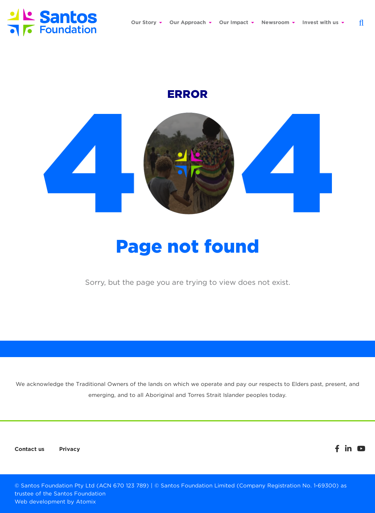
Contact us (30, 449)
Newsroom (278, 22)
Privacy (69, 449)
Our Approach (190, 22)
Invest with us (323, 22)
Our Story (146, 22)
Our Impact (236, 22)
